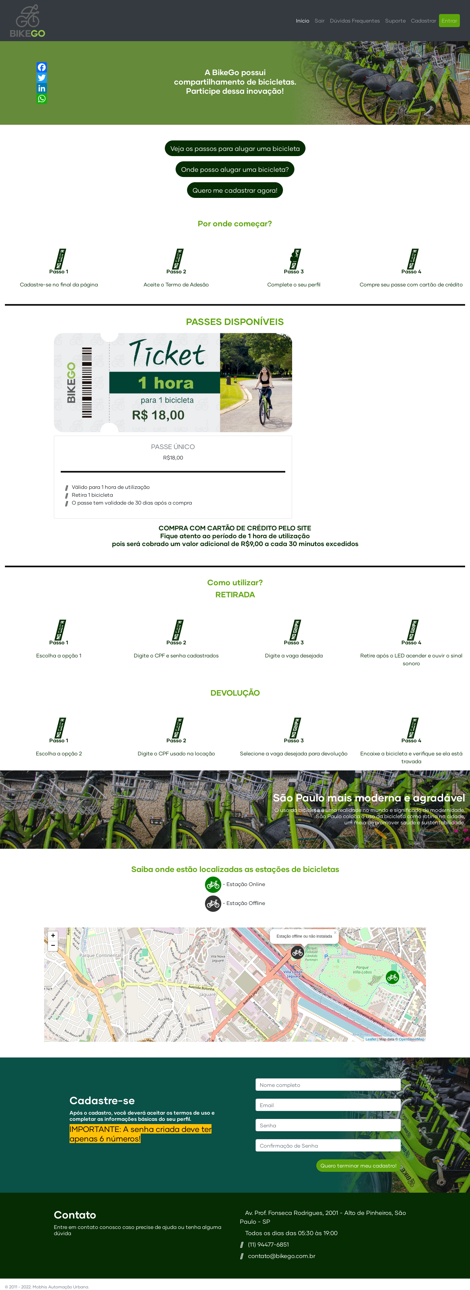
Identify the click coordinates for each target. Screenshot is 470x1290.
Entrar (449, 20)
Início (302, 20)
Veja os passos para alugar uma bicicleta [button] (235, 148)
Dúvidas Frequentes (355, 20)
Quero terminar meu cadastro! (359, 1165)
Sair (320, 20)
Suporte (395, 20)
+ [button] (53, 936)
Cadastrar (423, 20)
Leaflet (371, 1039)
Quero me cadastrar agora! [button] (235, 190)
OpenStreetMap (411, 1039)
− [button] (53, 946)
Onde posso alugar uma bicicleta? (235, 169)
